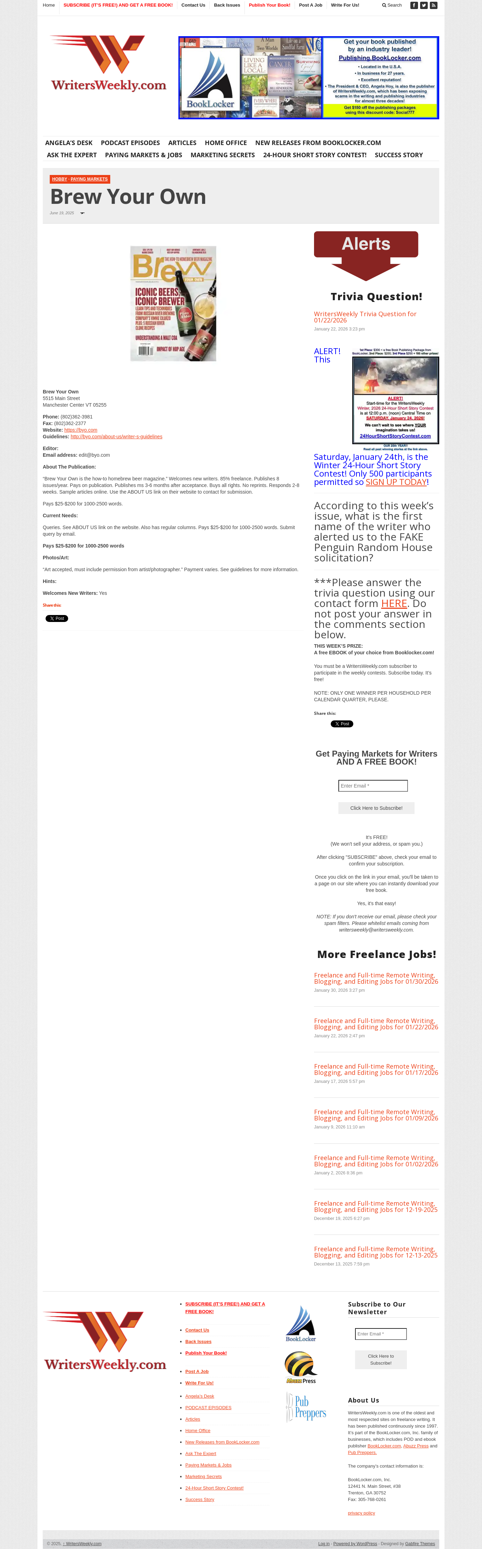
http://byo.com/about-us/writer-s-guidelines (116, 436)
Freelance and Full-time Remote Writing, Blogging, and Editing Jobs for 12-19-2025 (375, 1206)
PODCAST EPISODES (130, 142)
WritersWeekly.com (82, 1543)
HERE (394, 603)
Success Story (399, 155)
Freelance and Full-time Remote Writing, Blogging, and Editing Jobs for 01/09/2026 (376, 1115)
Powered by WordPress (355, 1543)
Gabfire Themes (420, 1543)
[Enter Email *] (373, 786)
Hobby (59, 179)
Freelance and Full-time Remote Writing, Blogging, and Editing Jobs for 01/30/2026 (376, 978)
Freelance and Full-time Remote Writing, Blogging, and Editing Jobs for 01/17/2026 (376, 1069)
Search (392, 5)
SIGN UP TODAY (396, 481)
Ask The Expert (72, 155)
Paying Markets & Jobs (143, 155)
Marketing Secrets (223, 155)
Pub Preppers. (362, 1452)
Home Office (226, 142)
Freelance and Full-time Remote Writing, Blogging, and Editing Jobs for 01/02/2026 (376, 1160)
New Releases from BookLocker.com (318, 142)
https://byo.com (80, 430)
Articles (182, 142)
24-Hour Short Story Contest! (315, 155)
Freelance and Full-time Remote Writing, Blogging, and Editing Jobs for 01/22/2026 (376, 1023)
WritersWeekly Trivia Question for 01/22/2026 (365, 317)
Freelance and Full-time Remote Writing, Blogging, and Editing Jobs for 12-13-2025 (375, 1252)
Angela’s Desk (69, 142)
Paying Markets (89, 179)
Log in (324, 1543)
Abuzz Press (416, 1445)
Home (49, 5)
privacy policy (361, 1513)
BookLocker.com (384, 1445)
